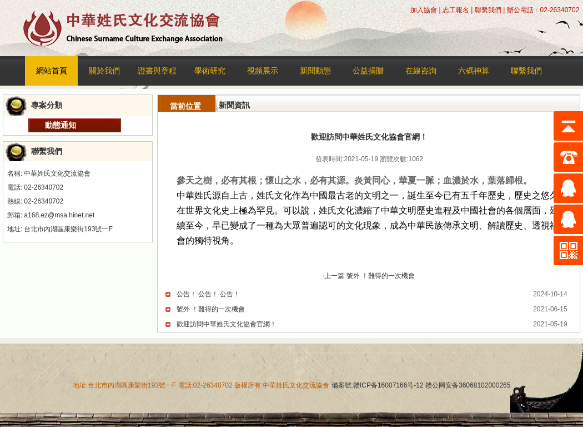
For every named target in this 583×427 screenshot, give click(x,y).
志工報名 (456, 10)
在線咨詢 (420, 70)
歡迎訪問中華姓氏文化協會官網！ (227, 324)
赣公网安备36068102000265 (467, 385)
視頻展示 (262, 70)
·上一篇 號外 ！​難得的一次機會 (369, 276)
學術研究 (209, 70)
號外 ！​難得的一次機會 (211, 309)
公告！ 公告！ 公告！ (208, 294)
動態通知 (60, 125)
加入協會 (423, 10)
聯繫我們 (488, 10)
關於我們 (104, 70)
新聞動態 (315, 70)
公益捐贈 (368, 70)
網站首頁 (51, 70)
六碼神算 (473, 70)
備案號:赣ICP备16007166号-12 (377, 385)
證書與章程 (157, 70)
